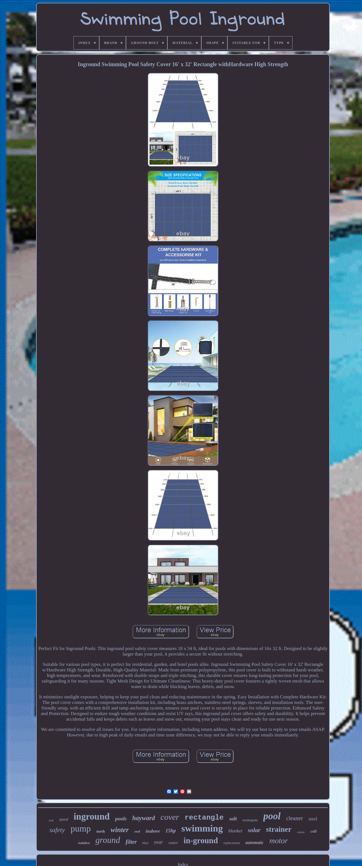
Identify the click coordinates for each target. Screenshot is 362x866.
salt (233, 819)
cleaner (294, 818)
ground (107, 840)
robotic (301, 832)
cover (169, 817)
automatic (255, 842)
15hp (170, 830)
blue (145, 843)
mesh (100, 831)
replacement (232, 843)
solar (254, 830)
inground (92, 817)
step (51, 820)
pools (121, 819)
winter (120, 829)
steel (313, 819)
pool (272, 816)
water (173, 842)
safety (57, 829)
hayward (143, 818)
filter (131, 842)
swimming (202, 828)
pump (81, 828)
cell (314, 831)
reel (137, 831)
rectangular (250, 820)
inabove (153, 831)
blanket (235, 830)
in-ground (201, 840)
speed (63, 819)
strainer (278, 829)
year (158, 842)
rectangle (204, 817)
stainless (84, 843)
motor (278, 840)
